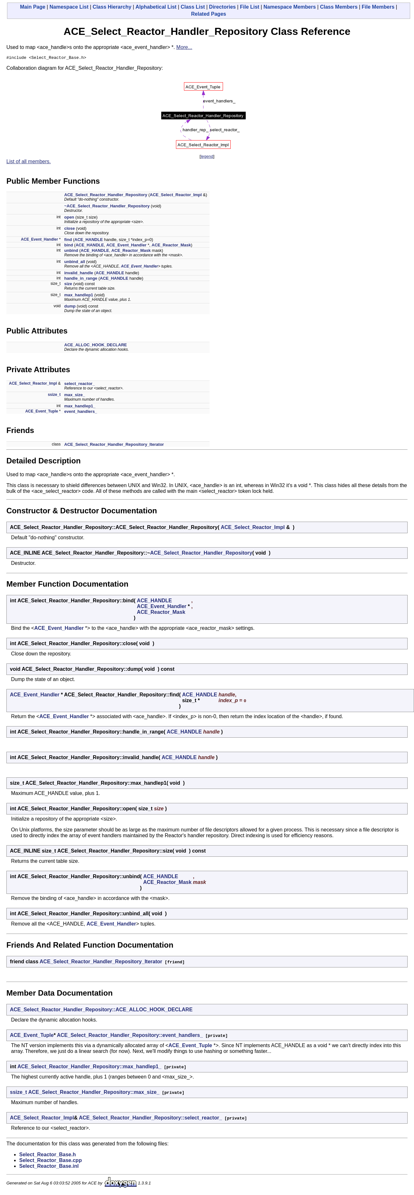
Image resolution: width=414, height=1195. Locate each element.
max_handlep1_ (80, 407)
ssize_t (54, 395)
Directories (222, 7)
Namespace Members (289, 7)
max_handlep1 (78, 295)
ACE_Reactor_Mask (171, 246)
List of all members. (28, 162)
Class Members (338, 7)
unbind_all (74, 262)
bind (68, 246)
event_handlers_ (80, 412)
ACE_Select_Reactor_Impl (176, 195)
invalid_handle (78, 273)
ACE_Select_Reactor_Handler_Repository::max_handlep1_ (89, 1067)
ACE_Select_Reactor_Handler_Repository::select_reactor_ (150, 1118)
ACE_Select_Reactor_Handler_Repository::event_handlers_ (130, 1036)
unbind (71, 251)
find (68, 240)
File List (249, 7)
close (69, 229)
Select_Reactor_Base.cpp (50, 1161)
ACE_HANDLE (89, 240)
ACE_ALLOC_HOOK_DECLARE (95, 345)
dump (70, 307)
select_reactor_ (79, 384)
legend (207, 157)
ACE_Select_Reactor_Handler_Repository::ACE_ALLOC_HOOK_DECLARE (101, 1010)
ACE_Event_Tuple (41, 412)
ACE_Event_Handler (39, 240)
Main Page (32, 7)
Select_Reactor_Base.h (47, 1155)
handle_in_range (80, 279)
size (68, 284)
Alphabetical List (156, 7)
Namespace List (69, 7)
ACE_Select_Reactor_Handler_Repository (105, 195)
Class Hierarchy (112, 7)
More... (184, 47)
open (69, 218)
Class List (193, 7)
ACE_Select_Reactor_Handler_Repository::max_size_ (93, 1093)
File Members (378, 7)
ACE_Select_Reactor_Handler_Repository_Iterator (114, 445)
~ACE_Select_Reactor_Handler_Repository (107, 207)
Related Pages (208, 14)
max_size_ (74, 395)
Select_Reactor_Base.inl (49, 1167)
